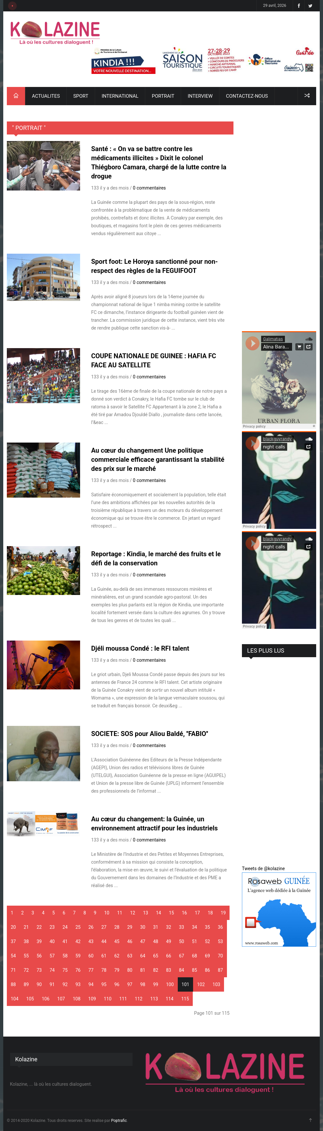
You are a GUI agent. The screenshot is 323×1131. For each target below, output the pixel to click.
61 (103, 955)
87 (220, 970)
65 (155, 955)
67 (181, 955)
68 (194, 955)
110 (108, 998)
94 (91, 984)
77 (91, 970)
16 (184, 912)
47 (143, 941)
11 (119, 912)
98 (143, 984)
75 (65, 970)
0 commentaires (149, 188)
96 (116, 984)
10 (106, 912)
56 (39, 955)
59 (78, 955)
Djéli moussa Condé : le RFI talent (140, 648)
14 (158, 912)
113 (154, 998)
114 (170, 998)
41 (65, 941)
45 (116, 941)
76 (78, 970)
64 (143, 955)
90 (39, 984)
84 (181, 970)
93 (78, 984)
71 (13, 970)
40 (52, 941)
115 (185, 998)
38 (26, 941)
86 (207, 970)
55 (26, 955)
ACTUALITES (46, 96)
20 (13, 927)
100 (170, 984)
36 (220, 927)
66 (168, 955)
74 (52, 970)
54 (13, 955)
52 (207, 941)
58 (65, 955)
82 (155, 970)
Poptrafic (119, 1120)
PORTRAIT (163, 96)
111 (123, 998)
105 (30, 998)
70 (220, 955)
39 (39, 941)
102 (201, 984)
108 (76, 998)
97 (130, 984)
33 (181, 927)
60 (91, 955)
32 (168, 927)
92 (65, 984)
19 (223, 912)
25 (78, 927)
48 (155, 941)
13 (145, 912)
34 (194, 927)
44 (103, 941)
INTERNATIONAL (120, 96)
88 (13, 984)
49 (168, 941)
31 (155, 927)
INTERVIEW (200, 96)
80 (130, 970)
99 (155, 984)
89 (26, 984)
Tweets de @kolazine (263, 868)
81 (143, 970)
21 (26, 927)
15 (171, 912)
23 (52, 927)
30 (143, 927)
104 (15, 998)
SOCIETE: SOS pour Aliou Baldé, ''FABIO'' (149, 734)
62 (116, 955)
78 (103, 970)
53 (220, 941)
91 (52, 984)
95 (103, 984)
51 (194, 941)
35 (207, 927)
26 (91, 927)
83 (168, 970)
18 (210, 912)
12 (132, 912)
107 (61, 998)
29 (130, 927)
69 (207, 955)
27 (103, 927)
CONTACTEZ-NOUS (247, 96)
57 (52, 955)
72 (26, 970)
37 (13, 941)
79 (116, 970)
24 (65, 927)
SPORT (80, 96)
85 (194, 970)
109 (92, 998)
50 (181, 941)
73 (39, 970)
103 (216, 984)
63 (130, 955)
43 (91, 941)
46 (130, 941)
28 (116, 927)
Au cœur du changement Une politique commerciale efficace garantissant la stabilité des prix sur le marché (157, 459)
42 (78, 941)
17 (197, 912)
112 (139, 998)
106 (45, 998)
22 (39, 927)
